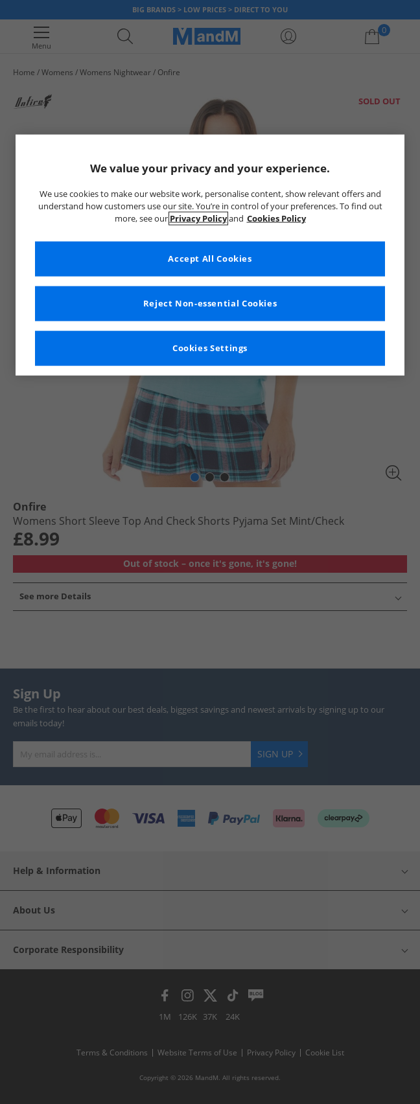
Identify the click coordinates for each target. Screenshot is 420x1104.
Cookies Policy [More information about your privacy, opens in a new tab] (276, 218)
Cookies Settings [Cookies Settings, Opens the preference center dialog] (210, 348)
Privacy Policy (198, 218)
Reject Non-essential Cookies (210, 303)
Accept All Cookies (209, 258)
